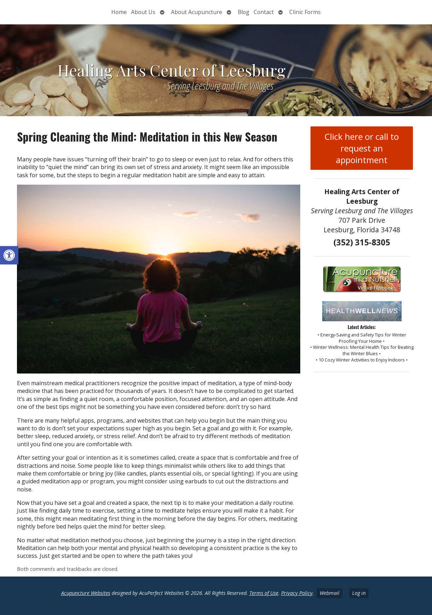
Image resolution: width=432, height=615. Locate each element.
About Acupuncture (196, 12)
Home (119, 12)
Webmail (329, 593)
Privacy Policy (297, 593)
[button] (9, 255)
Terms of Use (263, 593)
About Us (143, 12)
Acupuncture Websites (85, 593)
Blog (243, 12)
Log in (359, 593)
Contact (264, 12)
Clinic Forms (305, 12)
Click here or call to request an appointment (362, 148)
